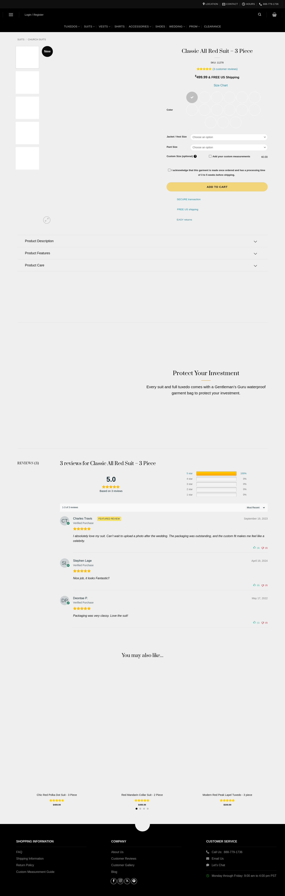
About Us (117, 843)
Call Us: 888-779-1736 (227, 843)
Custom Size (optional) (182, 156)
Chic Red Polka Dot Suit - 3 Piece (57, 786)
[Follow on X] (127, 873)
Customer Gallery (122, 857)
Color (170, 110)
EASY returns (184, 220)
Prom (194, 26)
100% (243, 465)
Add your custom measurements (229, 156)
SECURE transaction (189, 199)
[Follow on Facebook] (114, 873)
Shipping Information (30, 850)
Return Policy (25, 857)
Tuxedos (72, 26)
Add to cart (217, 187)
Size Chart (220, 85)
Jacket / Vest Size (177, 137)
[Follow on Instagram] (120, 873)
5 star (190, 465)
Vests (104, 26)
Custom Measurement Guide (35, 863)
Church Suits (37, 39)
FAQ (19, 843)
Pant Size (172, 147)
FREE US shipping (187, 210)
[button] (11, 14)
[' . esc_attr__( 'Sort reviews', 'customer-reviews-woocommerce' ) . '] (255, 499)
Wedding (177, 26)
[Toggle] (255, 243)
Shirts (119, 26)
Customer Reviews (123, 850)
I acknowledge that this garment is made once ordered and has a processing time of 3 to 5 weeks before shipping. (216, 173)
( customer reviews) (225, 69)
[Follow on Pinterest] (134, 873)
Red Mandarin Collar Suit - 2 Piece (142, 786)
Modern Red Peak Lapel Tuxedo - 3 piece (227, 786)
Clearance (212, 26)
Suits (89, 26)
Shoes (160, 26)
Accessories (140, 26)
